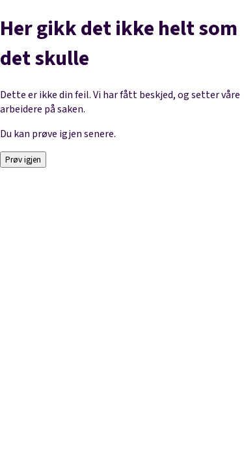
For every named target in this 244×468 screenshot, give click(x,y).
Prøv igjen (23, 159)
